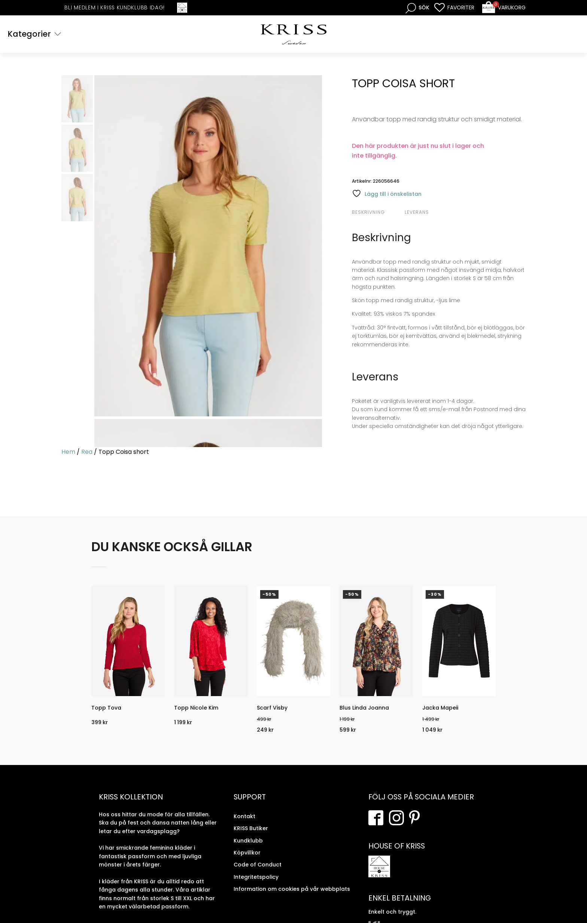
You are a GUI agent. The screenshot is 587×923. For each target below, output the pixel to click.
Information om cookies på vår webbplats (292, 889)
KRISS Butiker (251, 828)
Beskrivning (368, 212)
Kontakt (244, 816)
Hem (68, 451)
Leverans (417, 212)
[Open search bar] (417, 7)
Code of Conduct (258, 864)
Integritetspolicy (256, 877)
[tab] (377, 212)
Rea (86, 451)
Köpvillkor (247, 852)
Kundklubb (248, 840)
